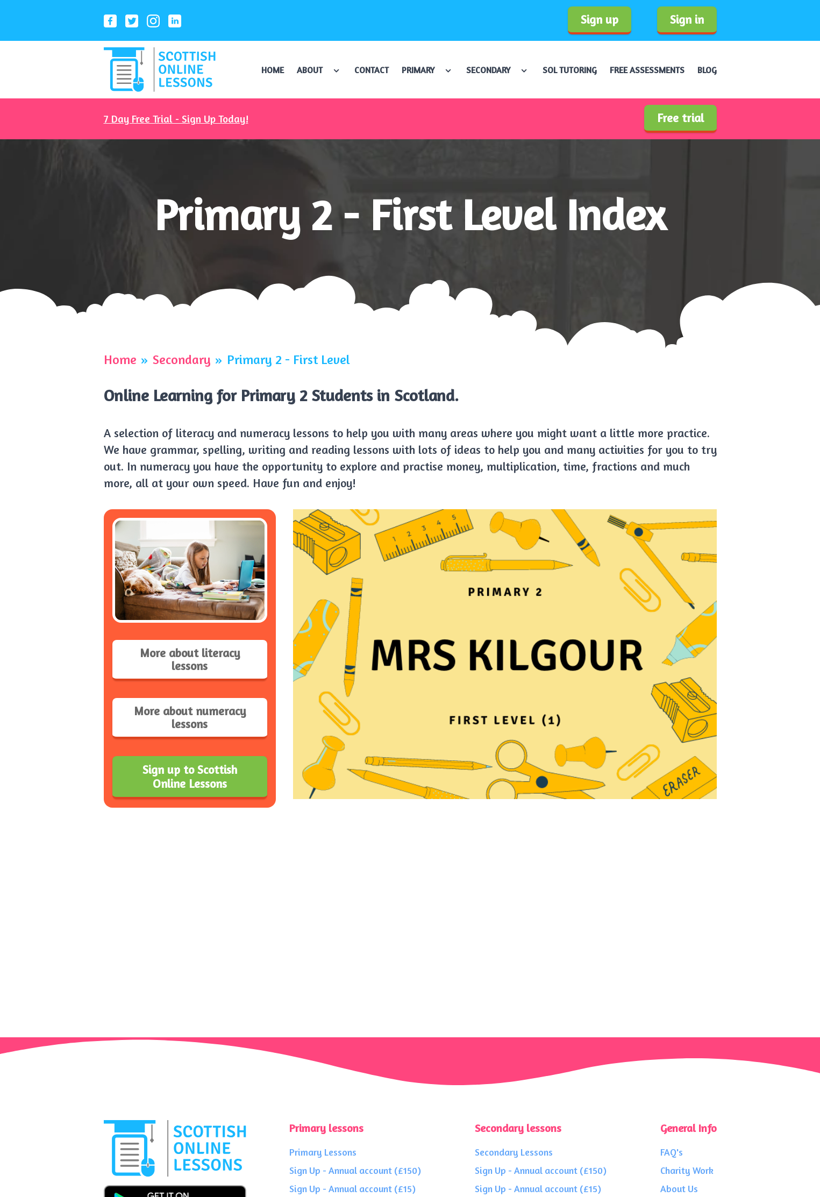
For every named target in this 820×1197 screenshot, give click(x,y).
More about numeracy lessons (190, 717)
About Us (679, 1188)
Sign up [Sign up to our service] (599, 19)
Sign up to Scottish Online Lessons (189, 776)
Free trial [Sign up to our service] (680, 118)
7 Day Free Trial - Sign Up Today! (176, 118)
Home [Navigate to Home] (272, 70)
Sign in (687, 19)
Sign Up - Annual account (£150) (355, 1170)
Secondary (182, 359)
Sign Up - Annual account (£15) (352, 1188)
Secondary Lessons (514, 1152)
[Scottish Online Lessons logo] (160, 69)
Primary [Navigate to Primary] (418, 70)
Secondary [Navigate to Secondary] (488, 70)
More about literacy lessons (190, 659)
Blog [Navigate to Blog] (707, 70)
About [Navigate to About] (310, 70)
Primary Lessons (322, 1152)
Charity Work (687, 1170)
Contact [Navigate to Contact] (371, 70)
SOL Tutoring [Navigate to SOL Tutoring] (570, 70)
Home (120, 359)
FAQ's (671, 1152)
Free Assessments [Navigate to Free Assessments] (647, 70)
